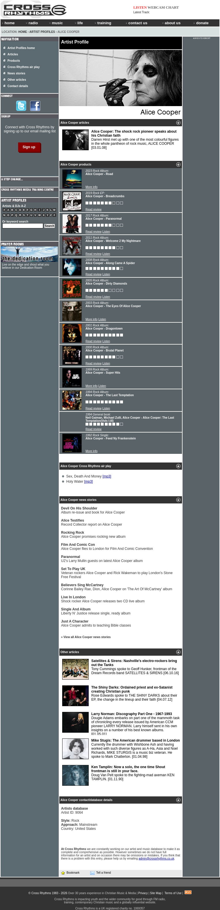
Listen (106, 231)
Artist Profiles (42, 31)
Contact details (17, 86)
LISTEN (140, 7)
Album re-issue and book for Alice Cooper (93, 510)
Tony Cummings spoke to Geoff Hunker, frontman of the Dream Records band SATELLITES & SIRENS (120, 669)
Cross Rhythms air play (23, 67)
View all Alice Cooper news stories (87, 637)
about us (171, 23)
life (78, 23)
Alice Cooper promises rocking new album (93, 535)
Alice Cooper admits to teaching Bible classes (96, 623)
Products (13, 60)
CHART (172, 7)
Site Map (155, 893)
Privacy (143, 893)
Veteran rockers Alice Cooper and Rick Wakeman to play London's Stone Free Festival (116, 573)
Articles (12, 54)
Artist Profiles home (21, 48)
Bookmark (70, 873)
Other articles (16, 79)
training (102, 23)
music (55, 23)
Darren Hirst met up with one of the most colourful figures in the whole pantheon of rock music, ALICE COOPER (120, 139)
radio (31, 23)
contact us (136, 23)
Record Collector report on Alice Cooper (91, 522)
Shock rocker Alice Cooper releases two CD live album (103, 599)
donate (201, 23)
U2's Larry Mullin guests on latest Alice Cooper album (102, 559)
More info (92, 187)
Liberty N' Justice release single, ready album (95, 611)
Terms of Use (172, 893)
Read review (94, 209)
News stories (16, 73)
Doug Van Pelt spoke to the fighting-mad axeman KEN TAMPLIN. (118, 775)
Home (22, 31)
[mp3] (107, 476)
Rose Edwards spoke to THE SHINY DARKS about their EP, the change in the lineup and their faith (119, 695)
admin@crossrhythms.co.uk (156, 858)
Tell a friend (100, 873)
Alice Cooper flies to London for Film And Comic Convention (107, 547)
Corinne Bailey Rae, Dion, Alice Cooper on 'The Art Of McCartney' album (116, 587)
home (8, 23)
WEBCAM (156, 7)
